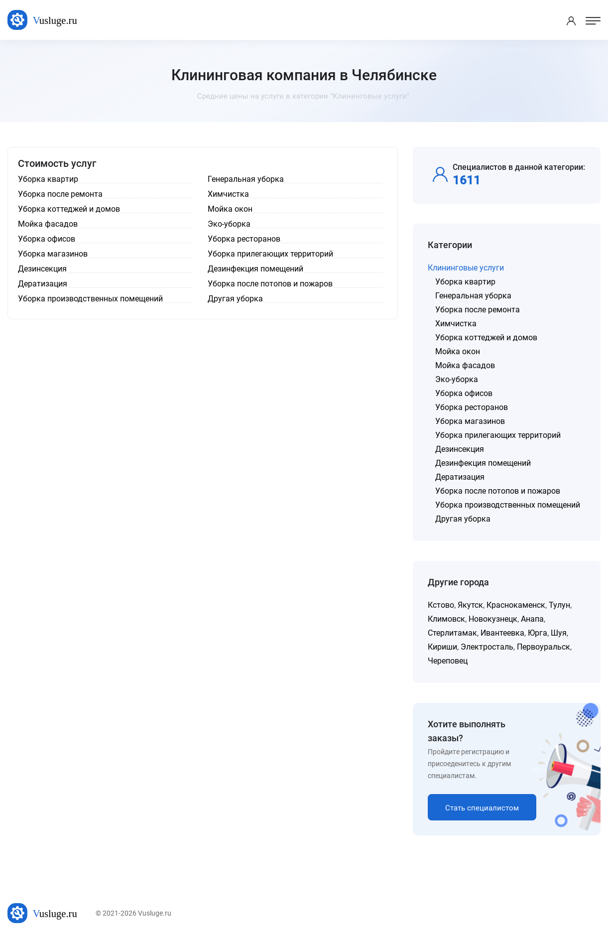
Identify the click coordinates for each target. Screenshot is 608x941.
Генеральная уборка (473, 295)
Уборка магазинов (470, 421)
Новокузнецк (493, 619)
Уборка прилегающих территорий (498, 435)
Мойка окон (457, 351)
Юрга (537, 633)
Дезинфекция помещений (483, 463)
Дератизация (460, 477)
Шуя (559, 633)
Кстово (441, 605)
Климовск (446, 619)
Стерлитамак (452, 633)
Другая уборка (462, 519)
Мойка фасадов (465, 365)
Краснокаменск (515, 605)
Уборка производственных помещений (507, 505)
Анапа (532, 619)
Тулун (559, 605)
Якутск (470, 605)
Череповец (448, 661)
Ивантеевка (502, 633)
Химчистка (456, 323)
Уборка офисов (463, 393)
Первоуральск (543, 647)
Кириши (442, 647)
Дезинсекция (459, 449)
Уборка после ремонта (477, 309)
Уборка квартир (465, 281)
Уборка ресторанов (471, 407)
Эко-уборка (456, 379)
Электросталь (487, 647)
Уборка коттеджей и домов (486, 337)
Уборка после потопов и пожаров (497, 491)
